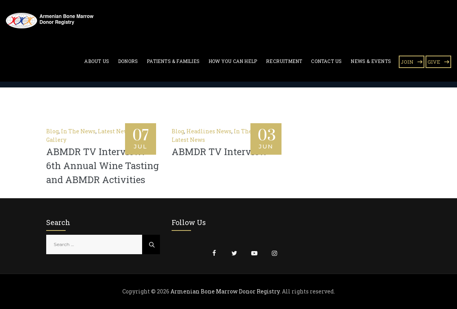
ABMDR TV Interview (220, 151)
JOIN (407, 61)
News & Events (371, 61)
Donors (128, 61)
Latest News (114, 131)
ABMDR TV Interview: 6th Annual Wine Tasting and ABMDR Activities (102, 165)
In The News (78, 131)
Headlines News (208, 131)
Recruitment (284, 61)
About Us (96, 61)
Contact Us (326, 61)
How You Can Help (233, 61)
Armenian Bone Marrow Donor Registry (225, 291)
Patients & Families (173, 61)
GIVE (433, 61)
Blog (52, 131)
